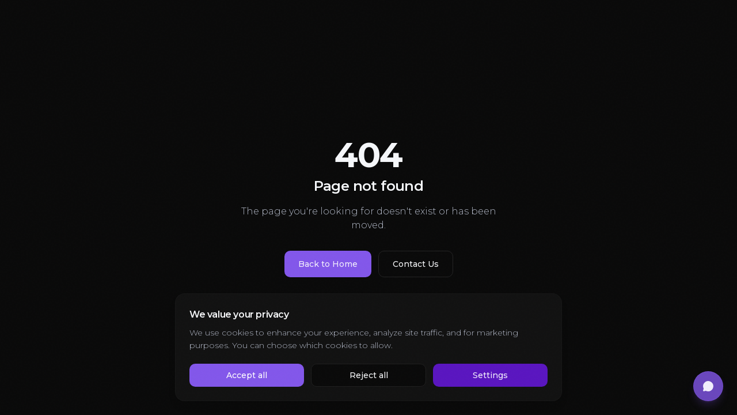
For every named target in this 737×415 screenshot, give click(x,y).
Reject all (368, 375)
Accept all (246, 375)
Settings (490, 375)
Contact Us (416, 264)
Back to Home (328, 264)
